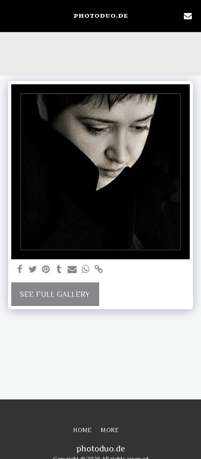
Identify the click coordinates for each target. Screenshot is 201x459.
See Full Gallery (55, 294)
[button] (12, 15)
